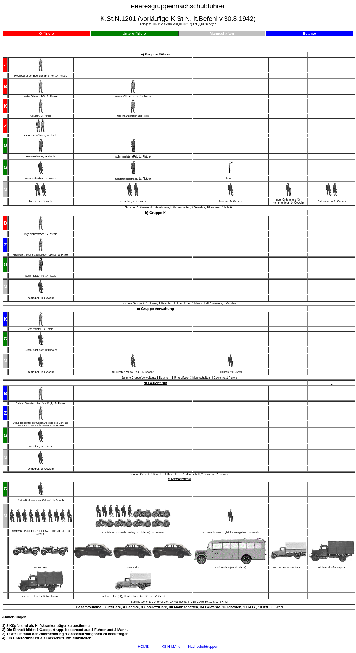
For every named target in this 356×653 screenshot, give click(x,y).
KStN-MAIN (171, 646)
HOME (143, 646)
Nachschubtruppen (203, 646)
